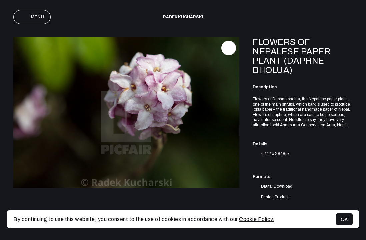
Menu (32, 17)
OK (344, 219)
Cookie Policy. (256, 219)
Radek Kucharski (183, 17)
